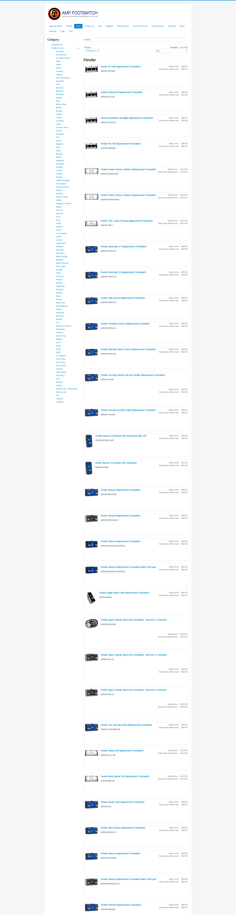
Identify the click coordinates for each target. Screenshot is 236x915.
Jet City (59, 210)
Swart (58, 349)
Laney (58, 230)
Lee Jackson (61, 233)
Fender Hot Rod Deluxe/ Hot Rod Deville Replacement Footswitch (133, 375)
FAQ (100, 26)
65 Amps (60, 51)
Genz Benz (61, 184)
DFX (58, 137)
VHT (58, 379)
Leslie (58, 236)
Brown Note (61, 104)
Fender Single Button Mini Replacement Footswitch (124, 592)
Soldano (59, 332)
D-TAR (59, 131)
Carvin (59, 117)
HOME (69, 26)
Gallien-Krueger (63, 180)
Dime (58, 147)
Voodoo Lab (61, 392)
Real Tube (60, 303)
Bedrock (59, 91)
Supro (58, 346)
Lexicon (59, 240)
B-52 (58, 84)
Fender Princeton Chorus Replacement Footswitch (125, 323)
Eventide (60, 164)
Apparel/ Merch (55, 26)
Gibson (59, 190)
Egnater (59, 154)
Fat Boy (59, 167)
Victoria (59, 382)
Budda (59, 107)
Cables (59, 114)
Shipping (172, 26)
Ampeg (59, 74)
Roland (59, 319)
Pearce (59, 279)
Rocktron (60, 316)
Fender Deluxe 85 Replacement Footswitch (122, 92)
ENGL (58, 157)
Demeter (60, 134)
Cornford (60, 121)
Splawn (59, 339)
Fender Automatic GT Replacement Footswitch (123, 246)
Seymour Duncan (63, 326)
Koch (58, 217)
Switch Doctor (58, 48)
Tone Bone (60, 359)
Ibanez (59, 207)
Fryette (59, 177)
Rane (58, 296)
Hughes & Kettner (63, 203)
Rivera (59, 309)
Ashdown (60, 81)
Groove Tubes (62, 197)
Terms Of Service (140, 26)
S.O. (58, 322)
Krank (58, 223)
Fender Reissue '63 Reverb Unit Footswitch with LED (120, 435)
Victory (59, 385)
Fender (59, 170)
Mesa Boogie (61, 256)
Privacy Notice (158, 26)
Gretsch (59, 193)
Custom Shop (62, 127)
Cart (71, 31)
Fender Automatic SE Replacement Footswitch (123, 272)
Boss (58, 101)
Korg (58, 220)
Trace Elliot (61, 365)
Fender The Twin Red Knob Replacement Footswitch (126, 724)
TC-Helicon (61, 356)
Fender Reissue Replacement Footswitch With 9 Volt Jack (128, 879)
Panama (59, 276)
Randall (59, 293)
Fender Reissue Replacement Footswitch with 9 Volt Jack (128, 567)
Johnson (59, 213)
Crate (58, 124)
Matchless (60, 253)
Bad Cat (59, 88)
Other (58, 273)
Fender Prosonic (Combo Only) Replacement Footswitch (128, 410)
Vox (57, 395)
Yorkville (59, 402)
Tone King (60, 362)
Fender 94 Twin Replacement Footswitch (121, 66)
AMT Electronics (63, 78)
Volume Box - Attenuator (66, 389)
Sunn (58, 342)
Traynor (59, 369)
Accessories (61, 55)
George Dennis (62, 187)
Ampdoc (59, 71)
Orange (59, 270)
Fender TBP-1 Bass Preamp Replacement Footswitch (127, 220)
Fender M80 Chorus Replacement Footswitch (123, 297)
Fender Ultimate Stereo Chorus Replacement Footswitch (128, 349)
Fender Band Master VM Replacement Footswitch (125, 776)
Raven (59, 299)
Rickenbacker (62, 306)
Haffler (59, 200)
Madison (59, 246)
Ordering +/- (91, 51)
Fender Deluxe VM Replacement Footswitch (122, 750)
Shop (78, 26)
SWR (58, 352)
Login (62, 31)
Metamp (59, 260)
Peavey (59, 283)
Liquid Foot (61, 243)
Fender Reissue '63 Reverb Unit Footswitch (116, 462)
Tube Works (61, 372)
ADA (58, 61)
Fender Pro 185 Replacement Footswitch (121, 143)
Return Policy (123, 26)
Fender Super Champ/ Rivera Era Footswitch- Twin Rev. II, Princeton (134, 619)
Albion (58, 64)
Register (109, 26)
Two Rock (60, 375)
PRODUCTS (57, 45)
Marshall (59, 250)
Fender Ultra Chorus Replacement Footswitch (123, 827)
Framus (59, 174)
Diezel (58, 141)
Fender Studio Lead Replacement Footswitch (122, 802)
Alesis (58, 68)
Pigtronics (60, 286)
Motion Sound (62, 263)
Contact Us (89, 26)
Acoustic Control (63, 58)
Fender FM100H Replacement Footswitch (121, 904)
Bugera (59, 111)
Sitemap (52, 31)
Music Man (60, 266)
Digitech (59, 144)
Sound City (61, 336)
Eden (58, 150)
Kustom (59, 227)
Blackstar (60, 94)
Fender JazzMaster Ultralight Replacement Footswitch (127, 118)
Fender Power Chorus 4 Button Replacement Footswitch (128, 169)
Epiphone (60, 160)
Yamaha (59, 399)
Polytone (60, 289)
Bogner (59, 98)
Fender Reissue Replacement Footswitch (120, 489)
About (182, 26)
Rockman (60, 313)
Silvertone (60, 329)
